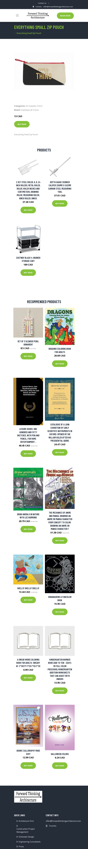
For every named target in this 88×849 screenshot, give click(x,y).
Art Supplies (31, 106)
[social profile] (49, 3)
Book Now (65, 15)
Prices (21, 846)
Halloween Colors (60, 753)
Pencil (39, 106)
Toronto (38, 7)
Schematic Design (26, 836)
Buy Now (22, 124)
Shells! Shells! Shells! (28, 588)
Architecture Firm (26, 821)
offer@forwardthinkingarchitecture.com (58, 7)
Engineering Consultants (29, 841)
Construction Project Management (25, 830)
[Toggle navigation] (17, 15)
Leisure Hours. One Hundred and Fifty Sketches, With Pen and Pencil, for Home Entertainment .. (28, 435)
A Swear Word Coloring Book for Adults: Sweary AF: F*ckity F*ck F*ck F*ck (28, 662)
